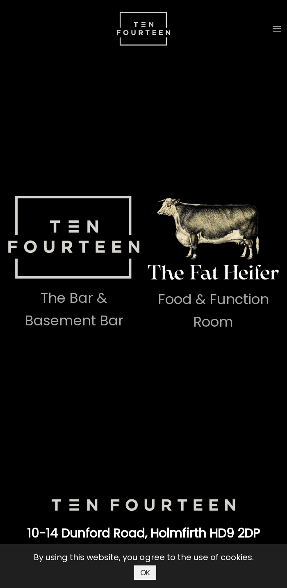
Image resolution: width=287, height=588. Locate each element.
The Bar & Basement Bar (74, 309)
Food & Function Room (213, 310)
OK (145, 572)
